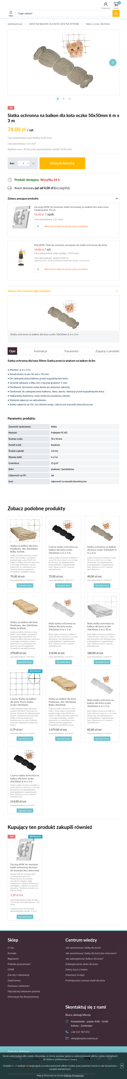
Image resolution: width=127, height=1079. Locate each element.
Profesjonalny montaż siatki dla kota (85, 980)
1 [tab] (57, 99)
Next (113, 62)
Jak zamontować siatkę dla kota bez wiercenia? (91, 953)
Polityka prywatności (19, 963)
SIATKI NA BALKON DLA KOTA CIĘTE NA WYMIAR (54, 24)
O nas (11, 947)
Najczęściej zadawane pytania (24, 991)
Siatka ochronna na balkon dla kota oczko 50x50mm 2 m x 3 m (44, 334)
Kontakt (12, 953)
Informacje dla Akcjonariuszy (23, 996)
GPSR (11, 969)
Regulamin (13, 958)
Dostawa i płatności (18, 985)
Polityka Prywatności (74, 1075)
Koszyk (117, 5)
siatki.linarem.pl (15, 24)
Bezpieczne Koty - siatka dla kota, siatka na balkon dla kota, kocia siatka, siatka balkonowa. (20, 5)
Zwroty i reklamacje (18, 974)
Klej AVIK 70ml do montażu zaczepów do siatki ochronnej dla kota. (70, 244)
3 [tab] (69, 99)
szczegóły (62, 188)
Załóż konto (14, 980)
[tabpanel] (63, 61)
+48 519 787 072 (80, 1031)
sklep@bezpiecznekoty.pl (84, 1038)
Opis (12, 351)
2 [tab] (63, 99)
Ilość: (12, 163)
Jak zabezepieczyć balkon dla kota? (84, 958)
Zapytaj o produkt (107, 351)
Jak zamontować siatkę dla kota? (83, 947)
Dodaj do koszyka (62, 163)
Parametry (72, 351)
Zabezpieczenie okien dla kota (81, 963)
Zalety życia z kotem (76, 969)
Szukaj (116, 13)
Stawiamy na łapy (75, 974)
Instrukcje (40, 351)
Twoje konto (105, 8)
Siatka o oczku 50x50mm (98, 24)
